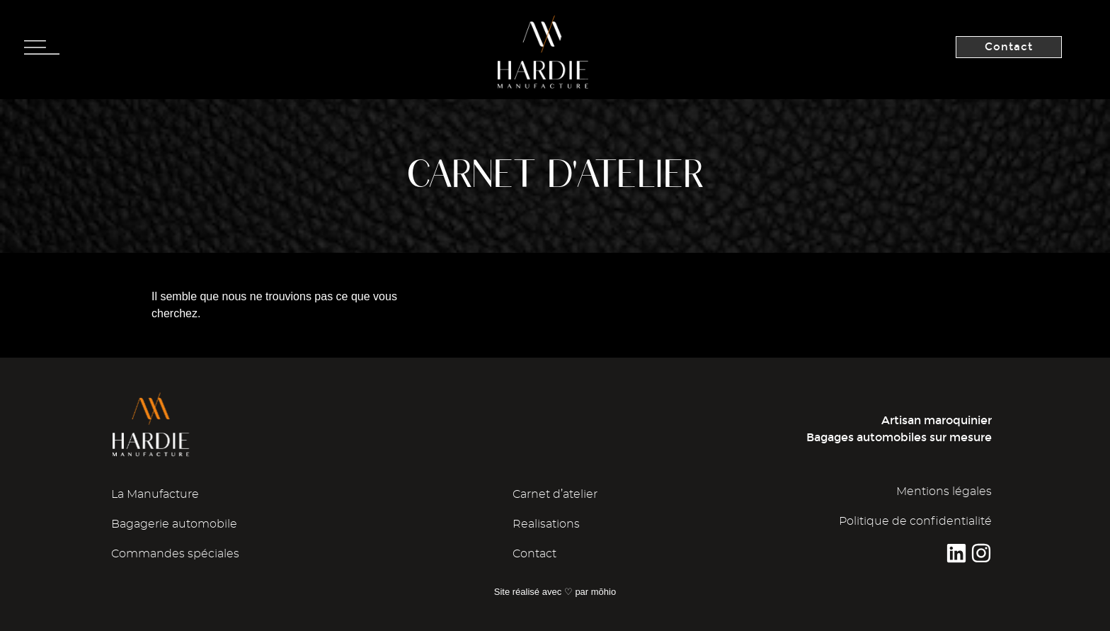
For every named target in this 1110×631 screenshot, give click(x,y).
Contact (534, 553)
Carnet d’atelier (555, 494)
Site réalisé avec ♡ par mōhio (555, 591)
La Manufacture (155, 494)
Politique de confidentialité (915, 521)
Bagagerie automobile (174, 524)
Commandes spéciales (175, 553)
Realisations (546, 524)
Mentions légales (944, 491)
